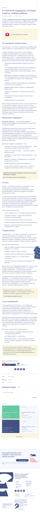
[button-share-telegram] (18, 369)
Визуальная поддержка (8, 121)
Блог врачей (18, 484)
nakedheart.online (26, 352)
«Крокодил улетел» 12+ (29, 496)
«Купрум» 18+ (28, 494)
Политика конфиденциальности (19, 508)
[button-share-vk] (15, 369)
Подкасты (28, 485)
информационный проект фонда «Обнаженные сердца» (23, 19)
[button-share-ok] (21, 369)
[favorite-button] (23, 16)
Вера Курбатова (8, 16)
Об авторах (17, 495)
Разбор (4, 406)
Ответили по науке (19, 487)
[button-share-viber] (24, 369)
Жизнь (17, 482)
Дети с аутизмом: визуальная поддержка (14, 177)
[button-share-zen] (21, 491)
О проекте (17, 494)
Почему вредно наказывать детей (12, 296)
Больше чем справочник (28, 483)
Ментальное (10, 382)
